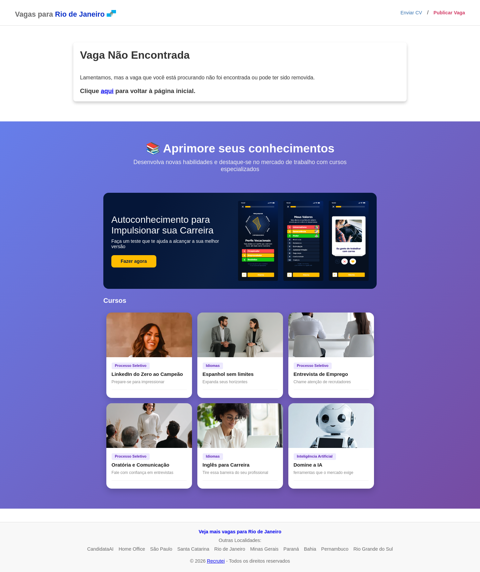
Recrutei (216, 561)
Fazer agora (134, 261)
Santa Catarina (193, 549)
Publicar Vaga (449, 12)
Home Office (132, 549)
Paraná (291, 549)
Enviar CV (411, 12)
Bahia (310, 549)
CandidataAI (100, 549)
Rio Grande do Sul (373, 549)
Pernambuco (335, 549)
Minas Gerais (264, 549)
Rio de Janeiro (229, 549)
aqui (107, 90)
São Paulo (161, 549)
